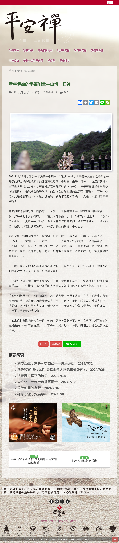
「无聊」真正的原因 (40, 376)
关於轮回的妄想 (37, 388)
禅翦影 (51, 60)
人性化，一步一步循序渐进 (45, 382)
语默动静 (28, 50)
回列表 (43, 344)
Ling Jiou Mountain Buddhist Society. (74, 539)
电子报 (44, 520)
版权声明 (74, 520)
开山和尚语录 (45, 50)
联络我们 (53, 520)
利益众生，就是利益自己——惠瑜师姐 (54, 363)
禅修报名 (56, 344)
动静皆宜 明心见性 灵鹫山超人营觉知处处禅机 (60, 370)
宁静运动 (14, 60)
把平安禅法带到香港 (84, 459)
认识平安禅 (63, 50)
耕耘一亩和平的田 (33, 60)
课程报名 (64, 60)
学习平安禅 (80, 50)
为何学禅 (14, 50)
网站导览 (63, 520)
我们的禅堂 (97, 50)
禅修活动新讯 (29, 71)
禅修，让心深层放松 (39, 394)
